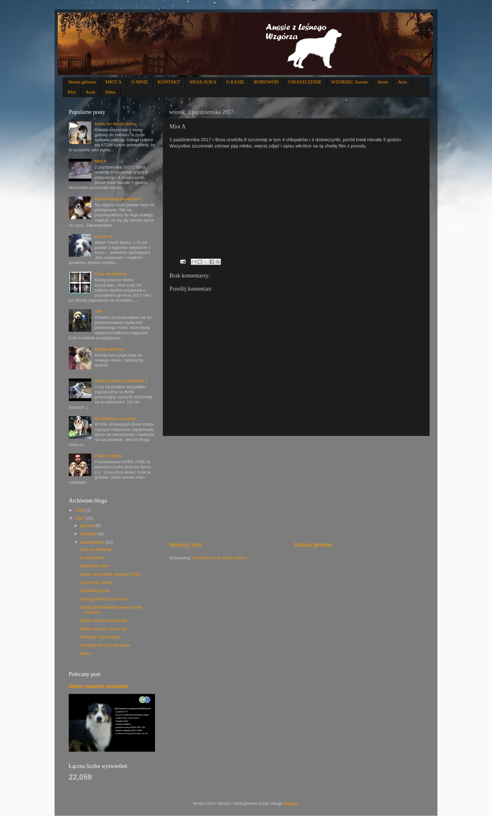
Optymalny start (94, 565)
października (92, 542)
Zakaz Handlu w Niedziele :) (120, 380)
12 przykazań (91, 557)
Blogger (291, 803)
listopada (89, 533)
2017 (80, 518)
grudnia (88, 525)
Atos (402, 81)
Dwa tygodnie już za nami (103, 599)
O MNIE (139, 81)
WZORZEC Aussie (349, 81)
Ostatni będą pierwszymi (117, 198)
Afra (71, 91)
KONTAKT (169, 81)
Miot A (100, 161)
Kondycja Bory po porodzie (104, 645)
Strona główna (82, 81)
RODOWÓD (266, 81)
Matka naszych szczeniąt (102, 628)
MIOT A (113, 81)
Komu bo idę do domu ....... (119, 123)
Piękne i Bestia (108, 456)
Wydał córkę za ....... (113, 349)
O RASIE (235, 81)
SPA (98, 311)
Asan (90, 91)
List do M (103, 236)
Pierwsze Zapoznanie (99, 637)
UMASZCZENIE (305, 81)
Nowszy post (186, 544)
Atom (382, 81)
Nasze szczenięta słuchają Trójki (110, 574)
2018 (80, 510)
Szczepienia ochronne (115, 418)
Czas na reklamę (110, 273)
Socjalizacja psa (94, 590)
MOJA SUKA (203, 81)
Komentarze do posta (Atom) (219, 558)
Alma (110, 91)
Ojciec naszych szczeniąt (103, 620)
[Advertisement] (296, 488)
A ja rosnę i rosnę (95, 582)
